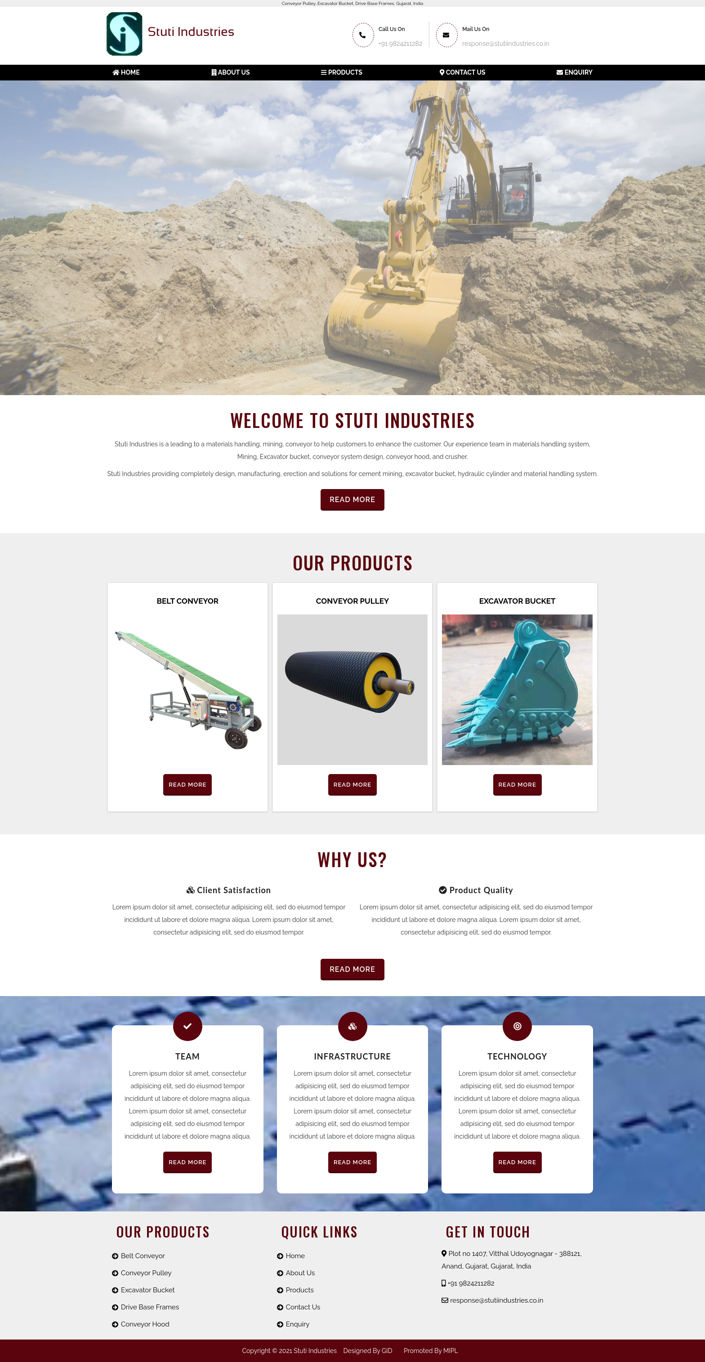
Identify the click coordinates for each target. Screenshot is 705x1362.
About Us (300, 1273)
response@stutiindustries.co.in (492, 1300)
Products (341, 72)
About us (230, 72)
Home (126, 72)
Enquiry (575, 72)
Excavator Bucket (517, 600)
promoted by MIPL (431, 1350)
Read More (352, 499)
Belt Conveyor (187, 600)
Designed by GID (368, 1350)
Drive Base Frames (150, 1307)
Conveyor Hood (145, 1324)
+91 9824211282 (400, 43)
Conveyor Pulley (352, 600)
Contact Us (463, 72)
